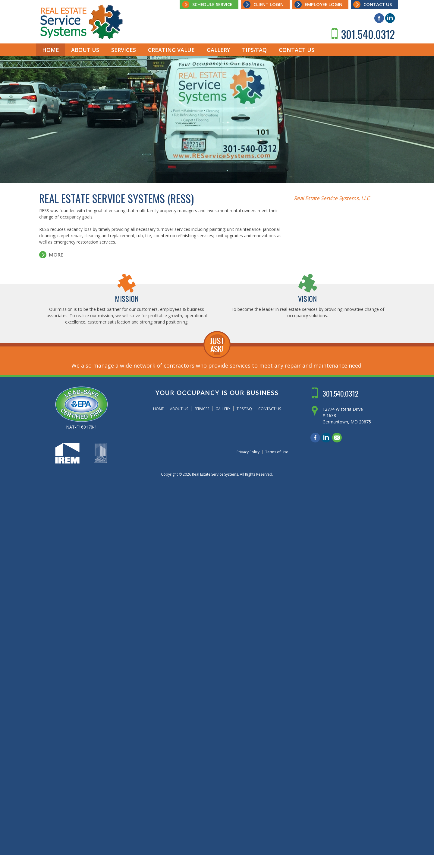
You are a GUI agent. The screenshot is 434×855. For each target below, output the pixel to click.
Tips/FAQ (254, 49)
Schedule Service (212, 4)
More (56, 254)
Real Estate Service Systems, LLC (332, 198)
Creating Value (171, 49)
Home (50, 49)
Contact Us (377, 4)
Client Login (268, 4)
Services (123, 49)
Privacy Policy (248, 452)
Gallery (218, 49)
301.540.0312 (368, 34)
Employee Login (323, 4)
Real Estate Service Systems (215, 474)
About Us (85, 49)
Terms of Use (276, 452)
